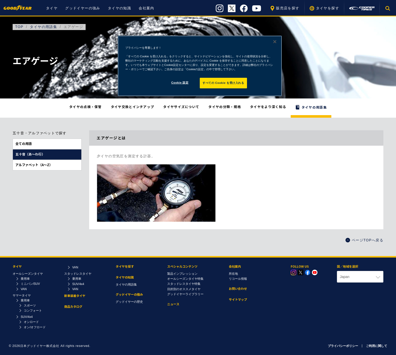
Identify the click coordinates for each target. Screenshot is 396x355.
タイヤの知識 (119, 8)
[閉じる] (274, 41)
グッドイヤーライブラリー (185, 294)
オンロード (31, 322)
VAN (24, 289)
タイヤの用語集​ (126, 284)
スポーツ (30, 305)
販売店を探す (287, 8)
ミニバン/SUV (30, 284)
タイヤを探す (327, 8)
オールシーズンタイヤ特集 (185, 279)
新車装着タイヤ (74, 296)
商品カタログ (73, 307)
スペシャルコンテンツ (182, 266)
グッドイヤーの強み (82, 8)
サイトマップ (238, 299)
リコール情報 (238, 279)
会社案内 (146, 8)
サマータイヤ (22, 295)
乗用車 (25, 279)
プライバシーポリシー (343, 346)
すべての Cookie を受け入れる (223, 82)
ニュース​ (173, 304)
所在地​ (233, 273)
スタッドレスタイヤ (77, 273)
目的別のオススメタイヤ (184, 289)
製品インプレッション (182, 273)
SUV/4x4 (27, 317)
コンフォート (33, 310)
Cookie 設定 (179, 82)
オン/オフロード (35, 327)
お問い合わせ (238, 289)
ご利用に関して (376, 346)
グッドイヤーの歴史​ (129, 301)
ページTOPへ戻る (364, 240)
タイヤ (52, 8)
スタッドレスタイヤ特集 (184, 284)
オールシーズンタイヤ (28, 273)
